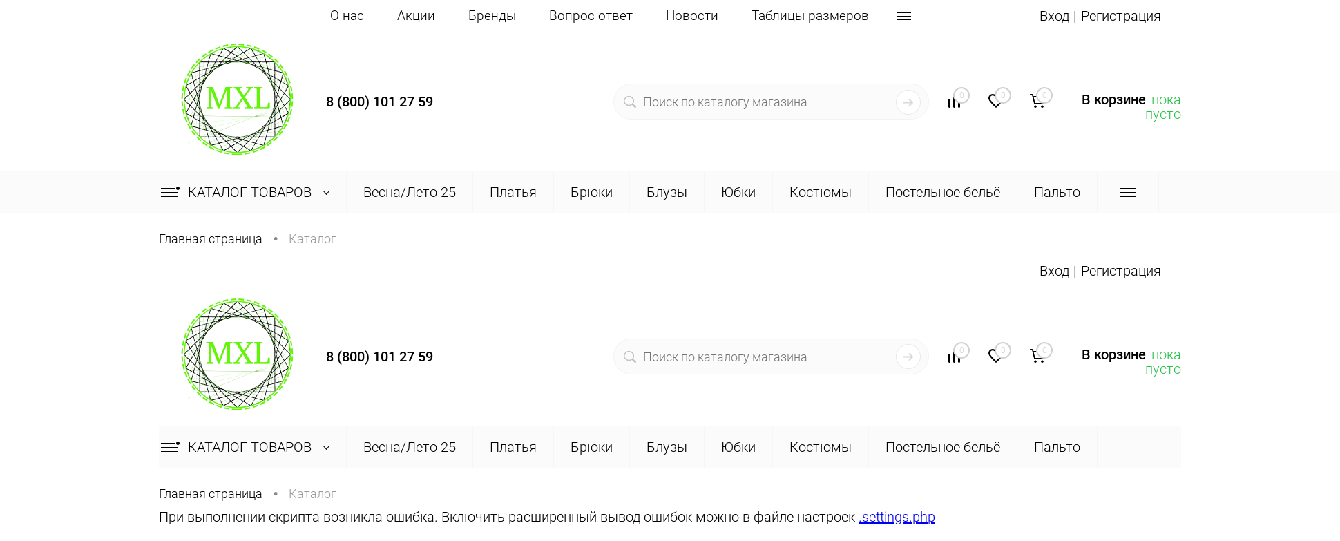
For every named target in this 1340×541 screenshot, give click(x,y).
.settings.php (897, 517)
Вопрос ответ (591, 15)
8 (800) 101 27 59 (379, 101)
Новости (692, 15)
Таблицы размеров (810, 15)
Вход (1054, 16)
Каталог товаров (248, 192)
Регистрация (1121, 16)
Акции (416, 15)
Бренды (492, 15)
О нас (347, 15)
